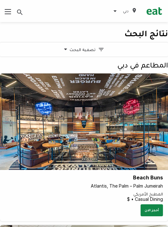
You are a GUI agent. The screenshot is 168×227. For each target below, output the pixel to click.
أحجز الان (152, 210)
